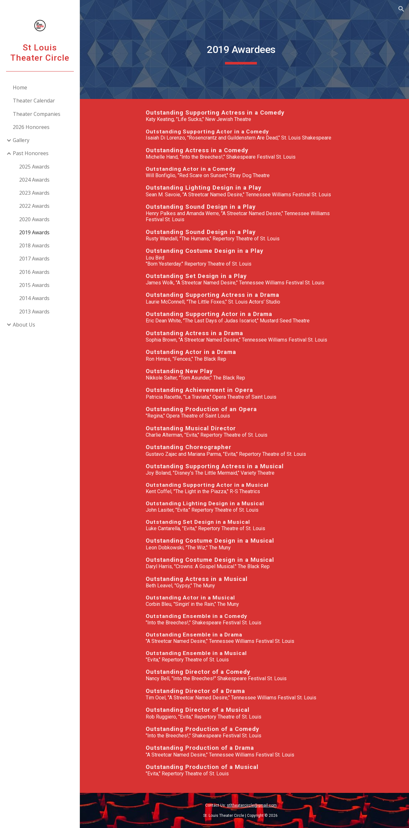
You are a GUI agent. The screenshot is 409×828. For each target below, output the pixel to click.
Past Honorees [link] (31, 153)
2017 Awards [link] (34, 258)
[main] (244, 49)
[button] (401, 9)
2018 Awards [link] (34, 245)
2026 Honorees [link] (31, 127)
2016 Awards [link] (34, 271)
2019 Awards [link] (34, 232)
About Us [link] (24, 324)
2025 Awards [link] (34, 166)
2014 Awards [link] (34, 298)
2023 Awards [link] (34, 192)
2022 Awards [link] (34, 205)
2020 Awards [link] (34, 219)
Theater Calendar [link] (34, 100)
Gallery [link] (21, 140)
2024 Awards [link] (34, 179)
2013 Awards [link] (34, 311)
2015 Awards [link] (34, 285)
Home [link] (20, 87)
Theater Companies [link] (36, 113)
